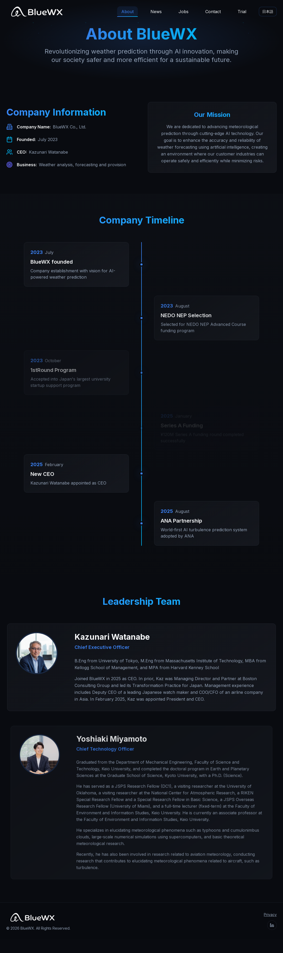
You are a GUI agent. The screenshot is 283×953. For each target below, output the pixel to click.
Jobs (183, 11)
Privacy (270, 914)
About (127, 13)
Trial (242, 11)
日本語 (267, 11)
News (156, 11)
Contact (213, 11)
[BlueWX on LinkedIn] (272, 925)
